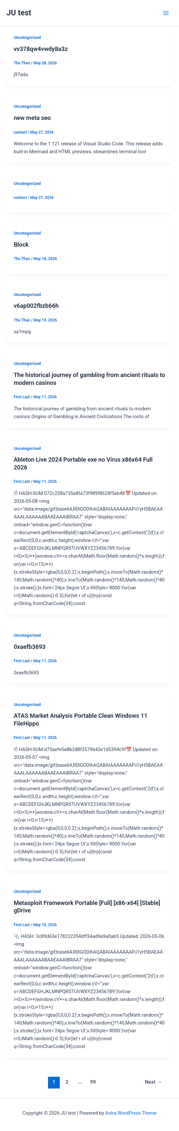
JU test (19, 12)
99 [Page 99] (93, 1082)
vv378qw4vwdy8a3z (41, 48)
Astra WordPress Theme (130, 1113)
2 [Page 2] (66, 1082)
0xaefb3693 (30, 646)
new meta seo (32, 117)
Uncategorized (27, 37)
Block (21, 244)
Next (153, 1082)
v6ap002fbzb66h (36, 305)
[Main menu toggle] (165, 12)
